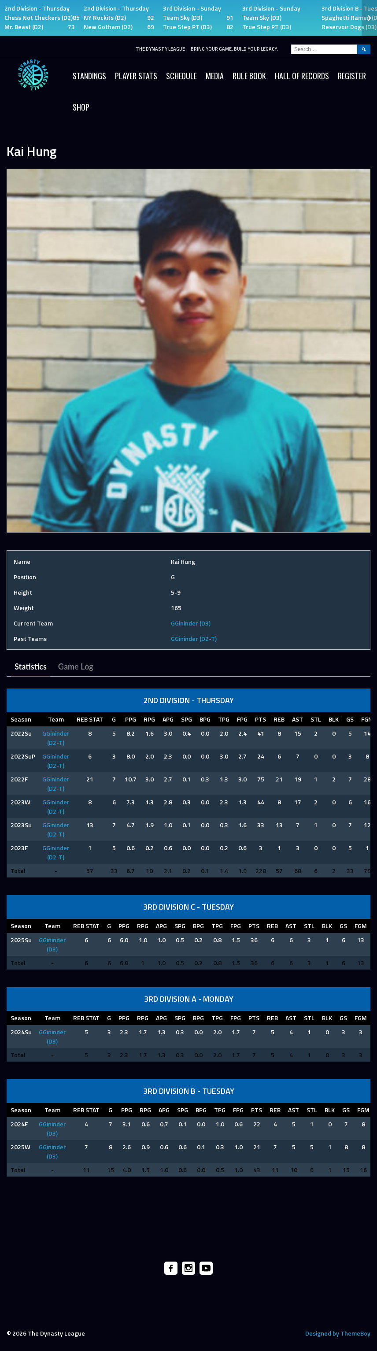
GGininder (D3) (191, 623)
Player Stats (136, 75)
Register (352, 75)
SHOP (81, 107)
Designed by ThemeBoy (337, 1333)
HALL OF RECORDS (302, 75)
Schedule (181, 75)
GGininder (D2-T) (194, 638)
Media (215, 75)
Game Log (75, 666)
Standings (89, 75)
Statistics (31, 666)
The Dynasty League (160, 48)
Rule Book (249, 75)
